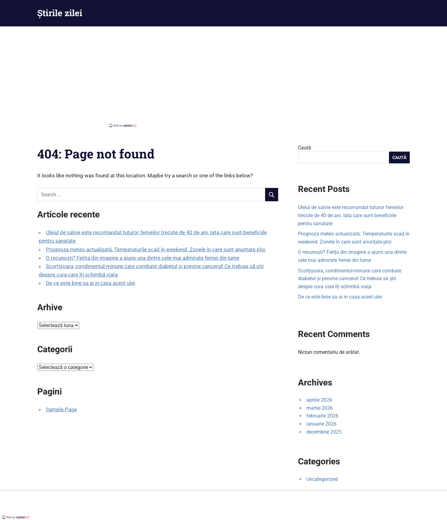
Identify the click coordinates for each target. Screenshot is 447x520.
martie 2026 (319, 408)
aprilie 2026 (319, 400)
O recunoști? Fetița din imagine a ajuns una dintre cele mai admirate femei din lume (142, 258)
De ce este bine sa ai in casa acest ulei (90, 283)
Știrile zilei (59, 13)
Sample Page (61, 409)
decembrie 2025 (323, 432)
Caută (304, 148)
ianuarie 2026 (321, 424)
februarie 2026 (322, 416)
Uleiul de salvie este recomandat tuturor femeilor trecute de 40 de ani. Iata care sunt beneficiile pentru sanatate (351, 215)
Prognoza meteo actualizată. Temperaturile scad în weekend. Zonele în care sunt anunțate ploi (155, 249)
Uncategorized (322, 479)
